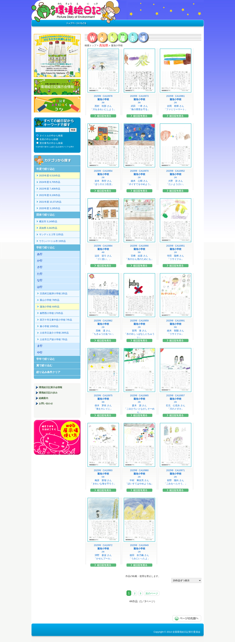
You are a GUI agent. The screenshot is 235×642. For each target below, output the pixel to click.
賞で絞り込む (44, 365)
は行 (39, 286)
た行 (39, 273)
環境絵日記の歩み (48, 392)
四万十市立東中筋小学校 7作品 (56, 319)
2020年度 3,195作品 (49, 208)
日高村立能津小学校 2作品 (54, 293)
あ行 (39, 254)
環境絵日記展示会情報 (57, 87)
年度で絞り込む (45, 169)
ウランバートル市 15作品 (52, 241)
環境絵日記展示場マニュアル (57, 437)
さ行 (39, 267)
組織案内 (43, 398)
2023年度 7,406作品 (49, 188)
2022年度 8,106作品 (49, 195)
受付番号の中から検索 (51, 143)
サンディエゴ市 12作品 (51, 234)
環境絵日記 (75, 14)
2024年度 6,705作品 (49, 182)
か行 (39, 260)
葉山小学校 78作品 (49, 300)
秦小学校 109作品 (49, 326)
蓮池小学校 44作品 (49, 306)
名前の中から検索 (49, 139)
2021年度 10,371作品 (50, 201)
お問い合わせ (46, 403)
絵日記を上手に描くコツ (57, 104)
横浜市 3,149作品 (48, 221)
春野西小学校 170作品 (51, 313)
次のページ (152, 593)
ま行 (39, 345)
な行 (39, 280)
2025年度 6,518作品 (49, 175)
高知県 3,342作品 (48, 228)
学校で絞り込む (45, 247)
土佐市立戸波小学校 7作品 (54, 339)
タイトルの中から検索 (51, 135)
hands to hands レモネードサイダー (57, 55)
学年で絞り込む (45, 359)
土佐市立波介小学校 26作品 (54, 332)
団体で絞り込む (45, 214)
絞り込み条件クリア (48, 372)
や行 (39, 352)
